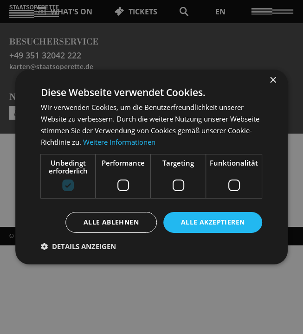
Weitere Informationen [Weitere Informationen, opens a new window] (119, 142)
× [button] (272, 80)
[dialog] (151, 167)
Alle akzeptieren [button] (213, 222)
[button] (78, 246)
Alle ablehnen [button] (111, 222)
